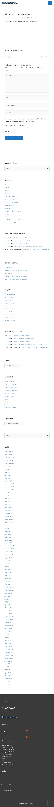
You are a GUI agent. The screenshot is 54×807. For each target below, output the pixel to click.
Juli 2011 (7, 560)
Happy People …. (9, 267)
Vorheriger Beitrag (8, 57)
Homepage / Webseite (11, 390)
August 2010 (8, 593)
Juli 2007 (7, 681)
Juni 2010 (7, 599)
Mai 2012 (7, 531)
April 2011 (7, 569)
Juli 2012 (7, 525)
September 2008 (9, 658)
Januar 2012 (8, 543)
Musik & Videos (26, 18)
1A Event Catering (9, 294)
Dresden (6, 187)
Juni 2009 (7, 634)
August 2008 (8, 661)
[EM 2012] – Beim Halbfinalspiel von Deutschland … (28, 246)
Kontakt (6, 214)
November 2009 (9, 619)
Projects (6, 184)
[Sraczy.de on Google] (10, 708)
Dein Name (7, 241)
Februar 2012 (8, 540)
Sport (6, 402)
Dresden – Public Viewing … (12, 211)
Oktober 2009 (8, 622)
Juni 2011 (7, 563)
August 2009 (8, 628)
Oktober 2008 (8, 655)
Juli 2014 (7, 466)
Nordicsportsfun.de (10, 315)
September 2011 (9, 555)
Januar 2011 (8, 578)
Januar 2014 (8, 481)
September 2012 (9, 519)
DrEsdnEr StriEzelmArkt (11, 202)
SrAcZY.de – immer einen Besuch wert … (16, 220)
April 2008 (7, 673)
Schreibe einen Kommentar (12, 18)
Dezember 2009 (9, 616)
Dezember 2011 (9, 546)
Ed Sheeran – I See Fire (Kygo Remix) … (15, 279)
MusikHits (7, 208)
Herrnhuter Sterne (9, 312)
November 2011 (9, 549)
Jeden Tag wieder (9, 393)
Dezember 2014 (9, 457)
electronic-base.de (9, 303)
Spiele (6, 399)
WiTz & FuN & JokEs (10, 408)
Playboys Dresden (9, 205)
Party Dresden (8, 318)
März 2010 (7, 608)
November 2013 (9, 487)
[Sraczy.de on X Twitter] (6, 708)
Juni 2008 (7, 667)
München (7, 190)
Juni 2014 (7, 469)
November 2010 (9, 584)
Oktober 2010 (8, 587)
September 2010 (9, 590)
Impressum (7, 217)
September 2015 (9, 451)
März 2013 (7, 501)
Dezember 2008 (9, 649)
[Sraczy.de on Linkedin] (13, 708)
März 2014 (7, 478)
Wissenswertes (8, 405)
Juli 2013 (7, 493)
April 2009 (7, 640)
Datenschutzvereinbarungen (12, 223)
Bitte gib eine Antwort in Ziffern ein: (15, 125)
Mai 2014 (7, 472)
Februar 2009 (8, 646)
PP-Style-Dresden (9, 320)
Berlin (6, 193)
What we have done (6, 790)
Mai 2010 (7, 602)
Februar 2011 (8, 575)
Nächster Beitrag (46, 57)
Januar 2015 (8, 454)
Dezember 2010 (9, 581)
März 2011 (7, 572)
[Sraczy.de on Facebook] (3, 708)
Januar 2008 (8, 678)
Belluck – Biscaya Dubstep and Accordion (16, 270)
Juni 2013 (7, 495)
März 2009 (7, 643)
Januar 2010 (8, 614)
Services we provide (6, 784)
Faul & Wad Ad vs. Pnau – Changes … (20, 238)
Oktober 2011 (8, 552)
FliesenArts (7, 306)
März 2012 (7, 537)
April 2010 (7, 605)
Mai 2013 (7, 498)
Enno (5, 238)
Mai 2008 (7, 670)
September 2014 (9, 463)
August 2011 (8, 558)
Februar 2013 (8, 504)
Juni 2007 (7, 684)
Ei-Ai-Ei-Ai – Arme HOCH (11, 196)
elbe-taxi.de (7, 300)
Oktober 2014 (8, 460)
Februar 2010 (8, 611)
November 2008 (9, 652)
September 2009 (9, 625)
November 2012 (9, 513)
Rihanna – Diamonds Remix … (22, 244)
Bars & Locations (9, 381)
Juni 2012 (7, 528)
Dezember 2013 (9, 484)
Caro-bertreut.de (9, 297)
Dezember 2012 (9, 510)
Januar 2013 (8, 507)
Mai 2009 (7, 637)
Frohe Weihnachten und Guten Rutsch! (15, 276)
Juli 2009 (7, 631)
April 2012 (7, 534)
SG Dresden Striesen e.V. (11, 199)
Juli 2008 (7, 664)
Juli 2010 (7, 596)
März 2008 (7, 676)
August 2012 (8, 522)
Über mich (3, 778)
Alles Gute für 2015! (10, 273)
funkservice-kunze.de (10, 309)
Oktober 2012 (8, 516)
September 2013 (9, 490)
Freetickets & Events (10, 384)
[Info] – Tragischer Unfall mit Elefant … (24, 241)
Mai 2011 (7, 566)
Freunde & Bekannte (10, 387)
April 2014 (7, 475)
